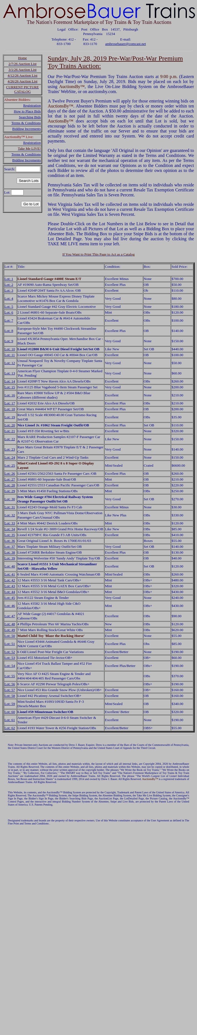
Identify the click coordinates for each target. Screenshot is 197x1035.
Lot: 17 (9, 403)
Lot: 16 (9, 395)
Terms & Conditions (26, 123)
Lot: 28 (9, 485)
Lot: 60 (9, 712)
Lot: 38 (9, 552)
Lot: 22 (9, 439)
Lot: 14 (9, 381)
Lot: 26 (9, 473)
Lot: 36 (9, 541)
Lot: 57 (9, 690)
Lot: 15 (9, 387)
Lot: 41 (9, 574)
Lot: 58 (9, 696)
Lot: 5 (8, 306)
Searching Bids (30, 117)
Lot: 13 (9, 373)
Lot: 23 (9, 449)
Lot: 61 (9, 720)
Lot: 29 (9, 491)
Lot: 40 (9, 566)
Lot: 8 (8, 331)
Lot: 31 (9, 507)
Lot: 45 (9, 598)
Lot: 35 (9, 535)
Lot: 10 (9, 349)
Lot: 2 (8, 284)
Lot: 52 (9, 652)
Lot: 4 (8, 298)
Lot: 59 (9, 704)
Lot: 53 (9, 658)
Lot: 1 (8, 279)
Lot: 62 (9, 728)
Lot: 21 (9, 431)
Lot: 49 (9, 630)
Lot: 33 (9, 523)
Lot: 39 (9, 558)
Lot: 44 (9, 592)
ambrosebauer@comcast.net (125, 44)
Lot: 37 (9, 546)
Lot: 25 (9, 465)
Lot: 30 (9, 499)
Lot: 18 (9, 409)
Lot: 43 (9, 586)
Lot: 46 (9, 606)
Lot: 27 (9, 479)
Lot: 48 (9, 624)
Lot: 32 (9, 515)
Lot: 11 (9, 355)
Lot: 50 (9, 636)
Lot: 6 (8, 312)
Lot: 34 (9, 529)
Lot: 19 (9, 417)
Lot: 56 (9, 684)
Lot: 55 (9, 676)
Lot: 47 (9, 616)
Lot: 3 (8, 290)
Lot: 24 (9, 457)
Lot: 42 (9, 580)
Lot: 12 (9, 363)
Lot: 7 (8, 320)
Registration (32, 105)
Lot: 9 (8, 341)
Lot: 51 (9, 644)
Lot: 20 (9, 425)
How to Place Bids (27, 111)
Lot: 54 (9, 666)
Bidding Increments (26, 129)
